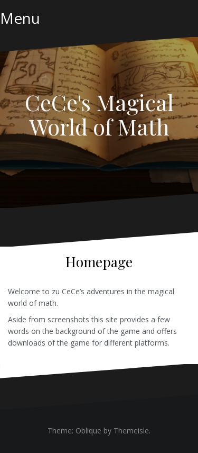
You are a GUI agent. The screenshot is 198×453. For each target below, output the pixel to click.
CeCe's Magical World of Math (99, 114)
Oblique (88, 430)
